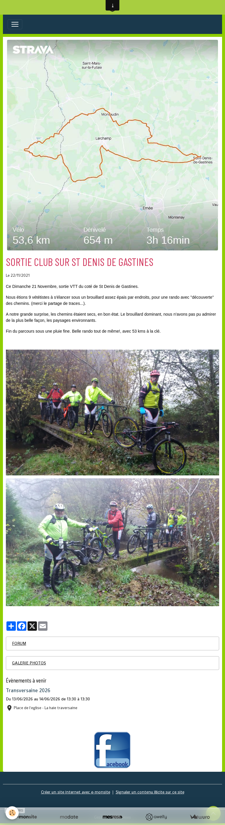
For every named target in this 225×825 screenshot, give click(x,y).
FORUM (19, 643)
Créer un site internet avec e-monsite (75, 792)
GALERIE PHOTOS (29, 663)
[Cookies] (12, 812)
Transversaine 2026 (28, 690)
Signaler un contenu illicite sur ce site (150, 792)
